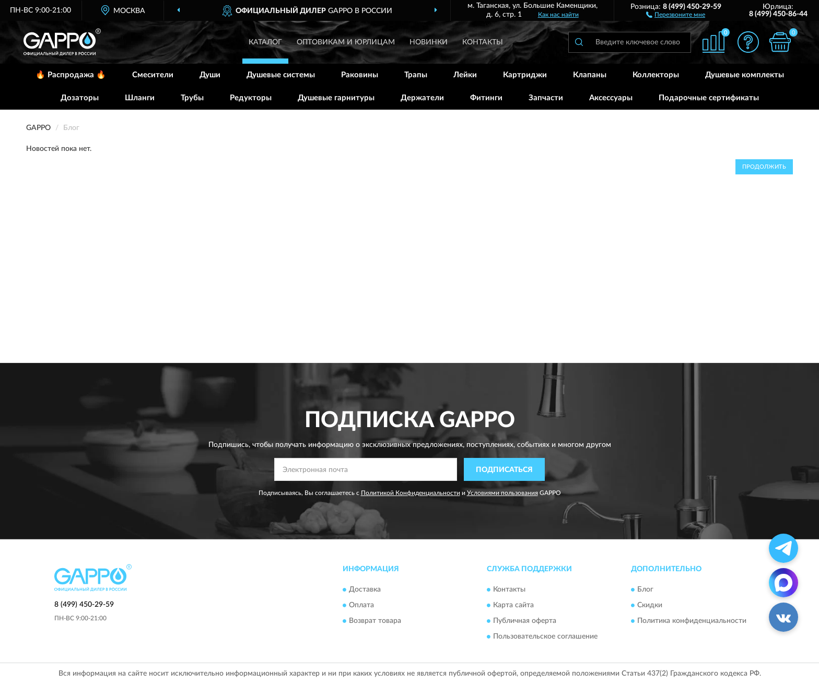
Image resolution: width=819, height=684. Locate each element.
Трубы (192, 98)
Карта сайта (513, 605)
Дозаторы (80, 98)
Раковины (359, 75)
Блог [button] (645, 589)
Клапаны (589, 75)
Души (210, 75)
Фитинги (486, 98)
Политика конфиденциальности (691, 620)
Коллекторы (656, 75)
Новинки (429, 42)
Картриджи (525, 75)
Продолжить (764, 167)
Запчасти (546, 98)
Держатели (422, 98)
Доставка (365, 589)
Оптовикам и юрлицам (346, 42)
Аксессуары (611, 98)
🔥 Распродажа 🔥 (71, 75)
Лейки (465, 75)
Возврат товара (375, 620)
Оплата (361, 605)
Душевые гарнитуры (336, 98)
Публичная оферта (524, 620)
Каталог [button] (265, 42)
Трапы (415, 75)
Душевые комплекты (744, 75)
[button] (675, 14)
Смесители (152, 75)
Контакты (482, 42)
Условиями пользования (502, 493)
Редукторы (251, 98)
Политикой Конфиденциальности (410, 493)
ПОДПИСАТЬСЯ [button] (504, 470)
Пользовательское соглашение (545, 636)
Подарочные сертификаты (709, 98)
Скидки (649, 605)
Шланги (140, 98)
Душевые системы (281, 75)
